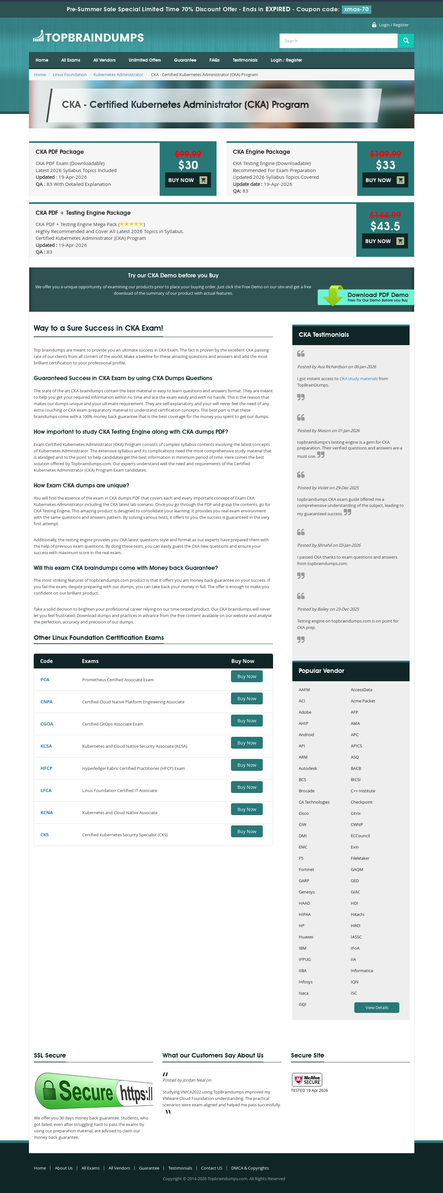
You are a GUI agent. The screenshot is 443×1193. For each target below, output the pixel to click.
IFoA (355, 948)
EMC (303, 847)
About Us (64, 1168)
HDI (354, 903)
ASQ (355, 757)
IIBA (302, 971)
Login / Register (394, 25)
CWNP (357, 825)
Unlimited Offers (145, 60)
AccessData (361, 690)
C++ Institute (363, 791)
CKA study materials (359, 378)
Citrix (356, 813)
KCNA (46, 812)
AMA (355, 723)
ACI (302, 701)
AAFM (304, 690)
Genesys (307, 892)
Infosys (306, 982)
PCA (44, 679)
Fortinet (306, 869)
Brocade (307, 791)
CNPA (46, 702)
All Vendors (104, 60)
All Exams (70, 60)
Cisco (304, 813)
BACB (356, 768)
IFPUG (305, 959)
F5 (301, 858)
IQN (355, 982)
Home (42, 60)
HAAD (304, 903)
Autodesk (308, 768)
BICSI (356, 780)
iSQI (302, 1004)
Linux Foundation (70, 74)
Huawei (306, 937)
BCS (302, 780)
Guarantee (185, 60)
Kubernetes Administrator (118, 74)
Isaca (303, 993)
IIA (353, 959)
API (302, 746)
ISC (354, 993)
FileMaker (360, 858)
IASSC (356, 937)
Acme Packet (363, 701)
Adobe (305, 712)
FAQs (214, 60)
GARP (304, 881)
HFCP (46, 768)
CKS (44, 835)
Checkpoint (362, 802)
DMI (303, 836)
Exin (355, 847)
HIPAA (305, 914)
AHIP (303, 723)
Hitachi (357, 914)
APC (355, 735)
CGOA (46, 724)
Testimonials (245, 60)
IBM (302, 948)
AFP (354, 712)
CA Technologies (314, 802)
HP (302, 926)
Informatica (362, 971)
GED (355, 881)
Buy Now (246, 676)
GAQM (357, 869)
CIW (302, 825)
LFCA (46, 790)
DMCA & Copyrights (250, 1168)
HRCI (355, 926)
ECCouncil (360, 836)
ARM (303, 757)
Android (306, 735)
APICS (356, 746)
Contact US (211, 1168)
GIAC (355, 892)
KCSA (46, 746)
